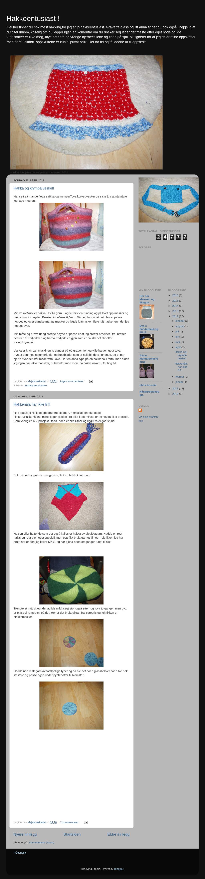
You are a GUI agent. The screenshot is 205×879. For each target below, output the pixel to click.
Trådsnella (19, 852)
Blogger (118, 868)
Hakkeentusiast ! (33, 18)
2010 (175, 393)
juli (178, 331)
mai (178, 342)
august (180, 326)
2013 (175, 311)
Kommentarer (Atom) (41, 842)
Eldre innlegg (119, 834)
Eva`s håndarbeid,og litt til (149, 329)
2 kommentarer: (70, 822)
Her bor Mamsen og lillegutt (147, 299)
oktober (180, 320)
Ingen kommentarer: (72, 381)
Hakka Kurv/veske (36, 385)
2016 (175, 295)
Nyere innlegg (25, 834)
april (178, 347)
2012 (175, 316)
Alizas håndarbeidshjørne (149, 358)
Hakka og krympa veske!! (34, 188)
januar (180, 381)
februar (180, 376)
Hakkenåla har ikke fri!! (32, 404)
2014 (175, 305)
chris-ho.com (148, 385)
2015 (175, 300)
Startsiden (72, 834)
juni (178, 336)
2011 (175, 388)
